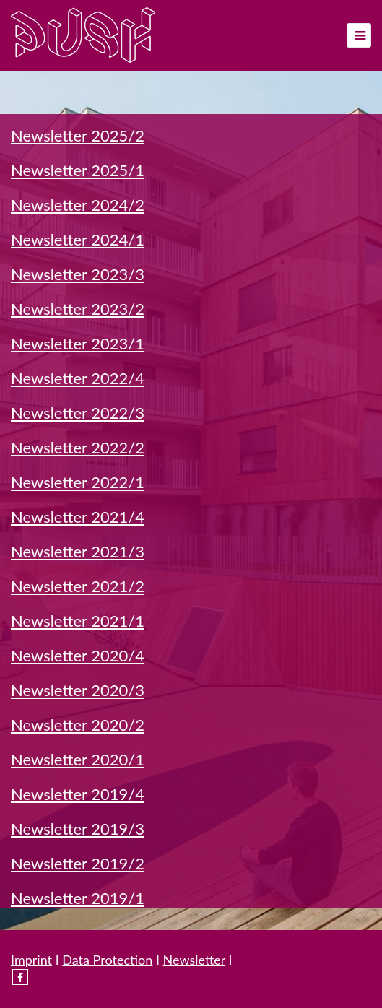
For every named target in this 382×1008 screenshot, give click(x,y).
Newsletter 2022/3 (77, 412)
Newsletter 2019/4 (77, 794)
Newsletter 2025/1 (77, 170)
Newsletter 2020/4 (77, 655)
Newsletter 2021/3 (77, 551)
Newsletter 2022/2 (77, 447)
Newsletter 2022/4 (77, 378)
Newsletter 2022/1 (77, 482)
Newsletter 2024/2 (77, 204)
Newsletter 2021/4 (77, 516)
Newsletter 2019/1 (77, 898)
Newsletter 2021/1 (77, 620)
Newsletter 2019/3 (77, 828)
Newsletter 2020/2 (77, 724)
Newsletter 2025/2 (77, 135)
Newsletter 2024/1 (77, 239)
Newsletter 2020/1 (77, 759)
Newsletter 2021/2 (77, 586)
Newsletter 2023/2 (77, 308)
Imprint (31, 960)
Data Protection (107, 960)
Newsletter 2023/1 (77, 343)
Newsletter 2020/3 (77, 690)
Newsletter (194, 960)
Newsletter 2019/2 (77, 863)
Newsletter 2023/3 (77, 274)
